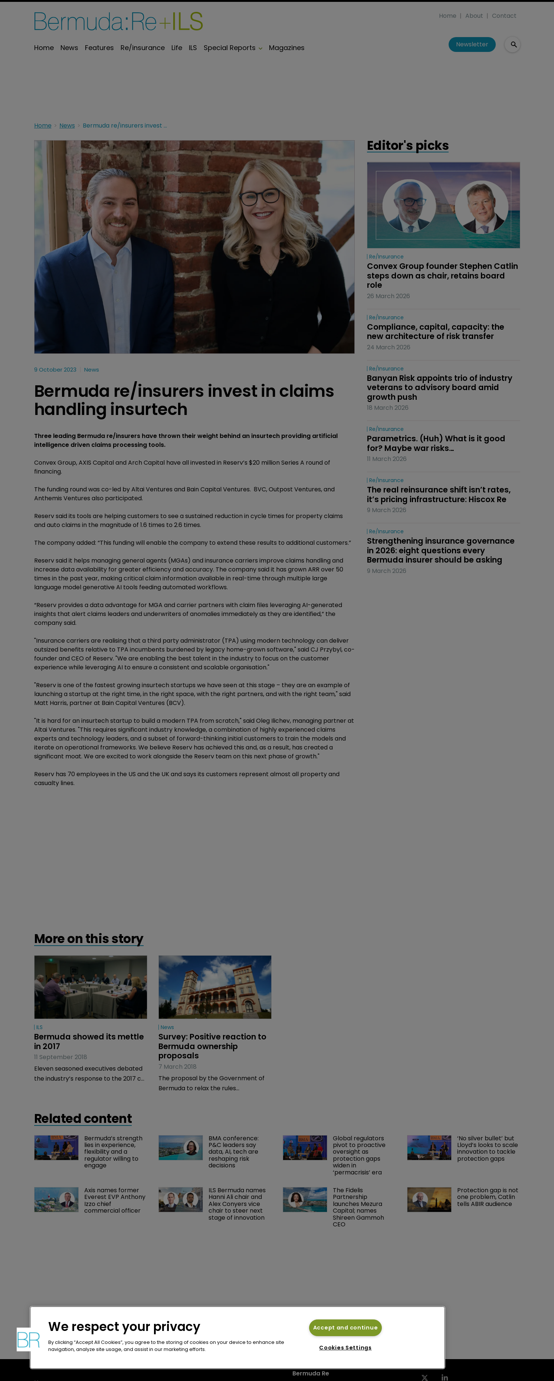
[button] (28, 1339)
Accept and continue (345, 1327)
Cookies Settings (345, 1347)
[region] (237, 1337)
